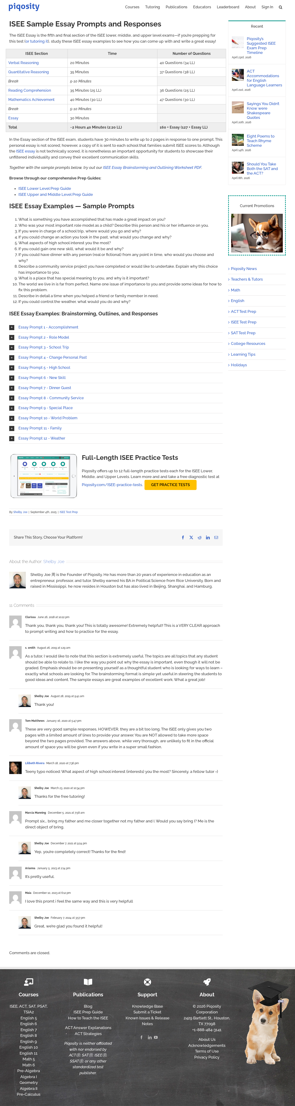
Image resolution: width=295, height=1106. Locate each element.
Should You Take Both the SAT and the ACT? (262, 169)
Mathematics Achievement (31, 99)
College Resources (248, 343)
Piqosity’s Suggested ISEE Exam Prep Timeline (261, 45)
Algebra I (28, 1076)
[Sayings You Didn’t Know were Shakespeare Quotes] (238, 104)
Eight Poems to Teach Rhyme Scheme (260, 141)
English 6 (28, 1023)
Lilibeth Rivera (34, 763)
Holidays (239, 365)
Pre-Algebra (28, 1070)
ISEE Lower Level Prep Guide (44, 188)
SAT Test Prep (243, 333)
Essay (13, 118)
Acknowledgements (206, 1045)
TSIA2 (29, 1012)
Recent (257, 26)
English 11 (29, 1053)
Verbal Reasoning (23, 63)
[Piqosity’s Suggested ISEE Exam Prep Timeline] (238, 39)
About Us (206, 1039)
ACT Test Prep (243, 311)
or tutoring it (37, 41)
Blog (88, 1006)
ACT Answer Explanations (88, 1027)
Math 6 (28, 1065)
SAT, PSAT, (38, 1006)
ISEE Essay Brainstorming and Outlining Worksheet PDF (152, 167)
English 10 (28, 1047)
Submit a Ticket (147, 1012)
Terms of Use (207, 1051)
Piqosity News (244, 268)
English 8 (28, 1035)
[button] (280, 6)
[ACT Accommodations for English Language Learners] (238, 71)
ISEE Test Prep (69, 512)
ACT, (23, 1006)
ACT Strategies (88, 1033)
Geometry (29, 1082)
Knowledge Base (147, 1006)
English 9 (28, 1041)
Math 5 (29, 1059)
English (237, 300)
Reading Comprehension (29, 90)
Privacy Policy (206, 1057)
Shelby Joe (20, 512)
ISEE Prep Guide (88, 1012)
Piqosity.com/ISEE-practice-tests (112, 484)
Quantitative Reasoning (28, 72)
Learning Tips (243, 354)
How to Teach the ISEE (88, 1018)
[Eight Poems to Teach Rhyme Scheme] (238, 136)
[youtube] (156, 1037)
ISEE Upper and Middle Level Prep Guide (55, 194)
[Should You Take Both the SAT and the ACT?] (238, 164)
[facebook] (141, 1037)
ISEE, (14, 1006)
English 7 (29, 1029)
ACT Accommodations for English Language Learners (264, 78)
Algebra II (28, 1088)
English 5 (29, 1018)
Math (235, 290)
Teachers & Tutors (247, 279)
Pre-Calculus (28, 1094)
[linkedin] (150, 1037)
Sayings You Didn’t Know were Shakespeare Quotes (263, 110)
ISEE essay (25, 151)
